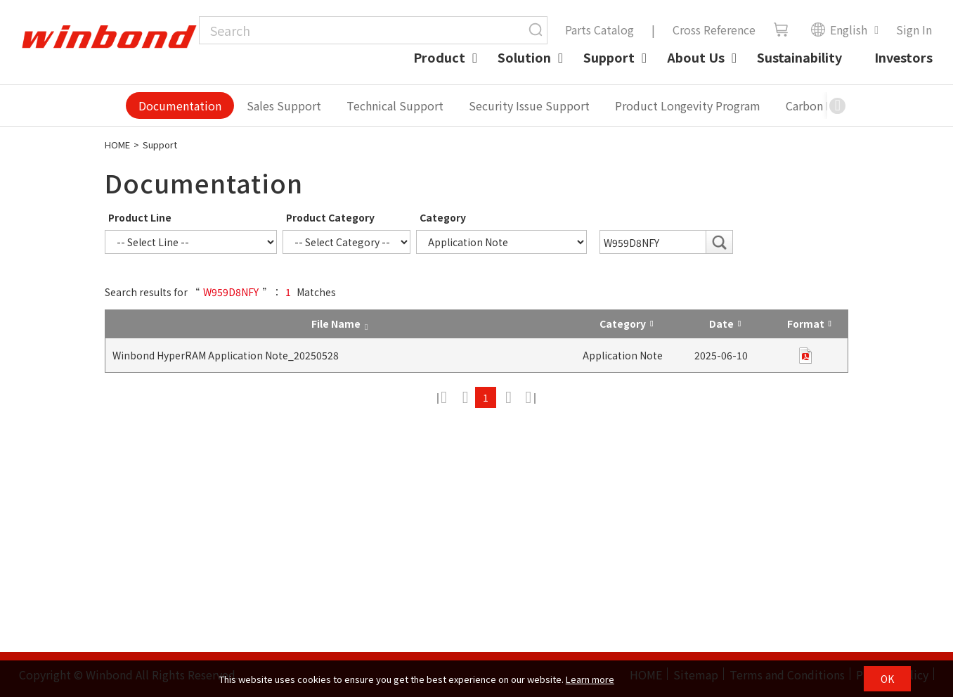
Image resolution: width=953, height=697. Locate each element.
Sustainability (799, 57)
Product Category (330, 217)
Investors (903, 57)
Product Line (139, 217)
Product (439, 57)
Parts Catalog (599, 29)
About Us (696, 57)
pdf (805, 355)
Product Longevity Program (687, 105)
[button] (837, 105)
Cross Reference (714, 29)
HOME (117, 144)
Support (609, 57)
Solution (524, 57)
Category (443, 217)
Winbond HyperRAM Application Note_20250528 (225, 355)
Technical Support (394, 105)
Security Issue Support (529, 105)
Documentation (179, 105)
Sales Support (284, 105)
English (838, 29)
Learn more (590, 679)
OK (887, 679)
